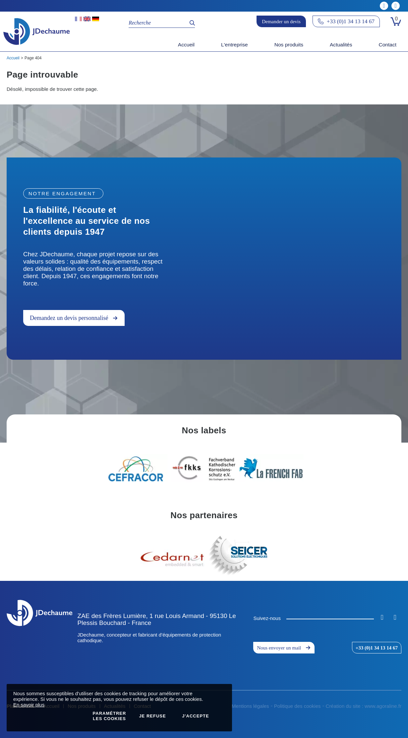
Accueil (13, 58)
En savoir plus (28, 704)
